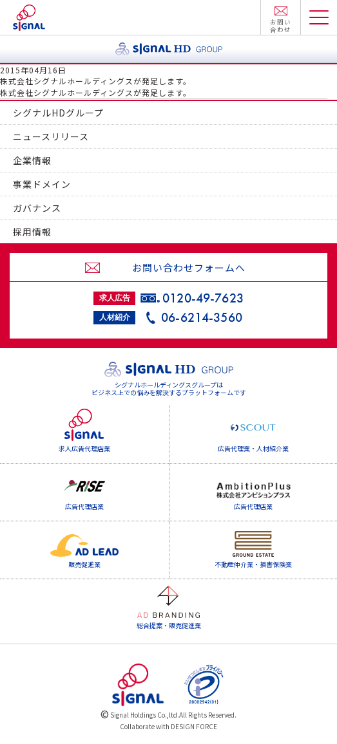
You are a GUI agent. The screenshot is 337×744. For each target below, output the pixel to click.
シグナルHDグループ (58, 112)
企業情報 (32, 160)
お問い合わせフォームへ (189, 267)
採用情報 (32, 231)
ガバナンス (37, 207)
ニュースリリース (51, 136)
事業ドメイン (42, 184)
